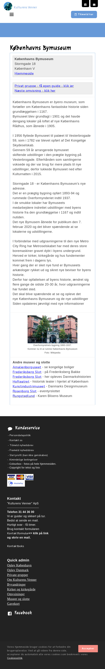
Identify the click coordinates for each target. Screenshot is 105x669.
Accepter (88, 648)
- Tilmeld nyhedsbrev (20, 445)
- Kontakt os (15, 440)
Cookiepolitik (14, 658)
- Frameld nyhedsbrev (21, 450)
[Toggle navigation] (12, 14)
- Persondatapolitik (19, 435)
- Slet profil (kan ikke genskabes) (28, 455)
